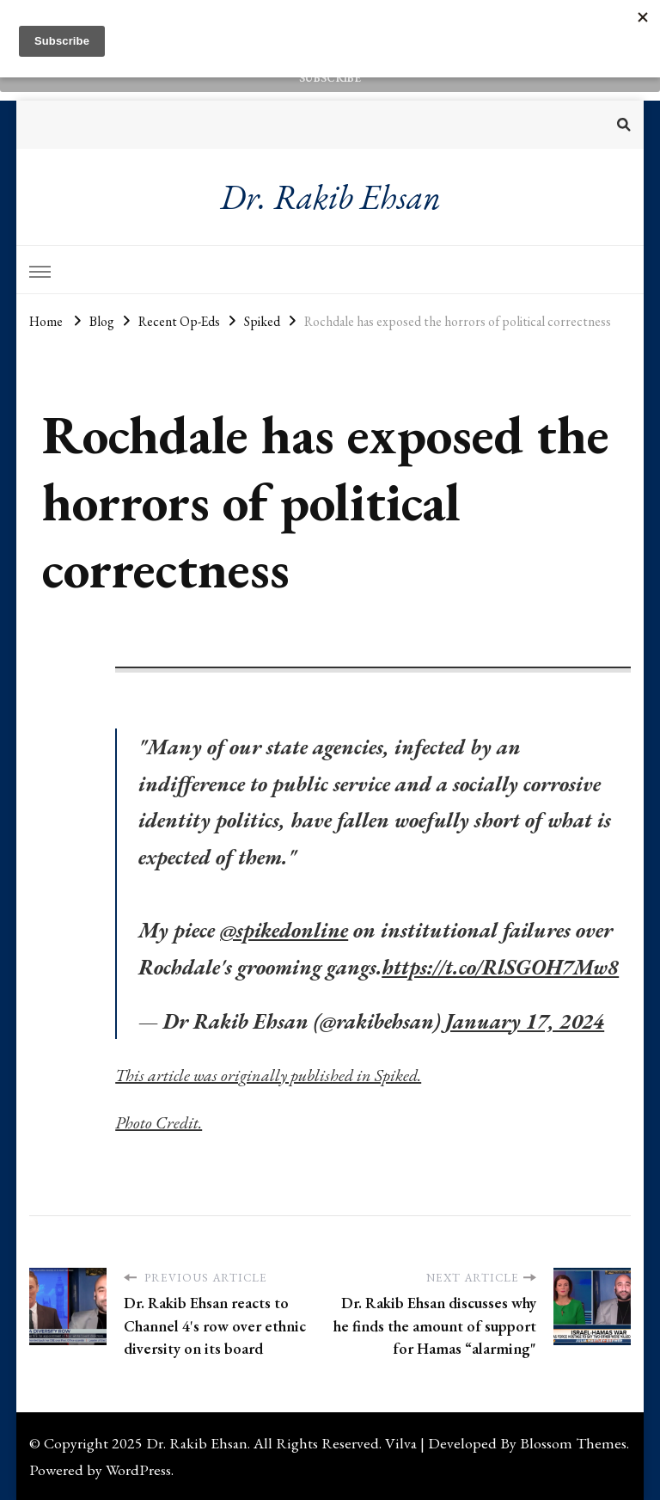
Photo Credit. (158, 1122)
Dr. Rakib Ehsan (330, 197)
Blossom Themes (573, 1443)
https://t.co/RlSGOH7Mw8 (500, 967)
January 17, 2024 (524, 1021)
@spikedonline (284, 930)
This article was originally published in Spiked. (268, 1075)
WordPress (138, 1469)
